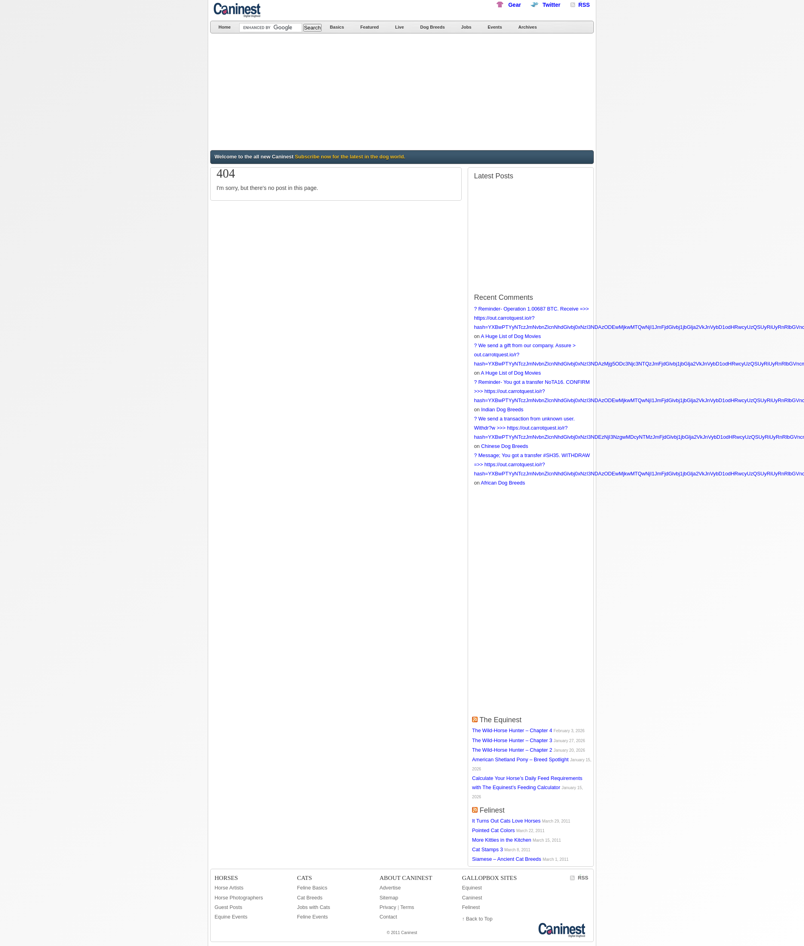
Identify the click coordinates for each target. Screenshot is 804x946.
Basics (337, 27)
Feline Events (312, 917)
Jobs (466, 27)
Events (495, 27)
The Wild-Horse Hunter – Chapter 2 (512, 750)
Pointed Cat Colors (493, 830)
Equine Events (231, 917)
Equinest (472, 888)
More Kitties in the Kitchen (501, 840)
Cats (304, 877)
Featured (369, 27)
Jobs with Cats (313, 907)
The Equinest (501, 720)
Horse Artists (229, 888)
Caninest (238, 10)
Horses (226, 877)
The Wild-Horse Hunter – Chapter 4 (512, 730)
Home (225, 27)
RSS (583, 878)
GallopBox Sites (489, 877)
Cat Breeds (309, 898)
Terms (407, 907)
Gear (514, 5)
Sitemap (388, 898)
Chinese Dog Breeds (504, 446)
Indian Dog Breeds (502, 409)
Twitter (551, 5)
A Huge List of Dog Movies (511, 336)
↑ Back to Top (477, 919)
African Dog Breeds (503, 483)
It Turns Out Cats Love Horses (506, 821)
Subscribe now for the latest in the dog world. (350, 157)
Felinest (492, 810)
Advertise (389, 888)
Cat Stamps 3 (487, 849)
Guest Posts (228, 907)
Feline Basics (312, 888)
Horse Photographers (239, 898)
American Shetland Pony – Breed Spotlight (520, 759)
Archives (527, 27)
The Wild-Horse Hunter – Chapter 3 (512, 740)
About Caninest (405, 877)
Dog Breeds (432, 27)
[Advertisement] (338, 93)
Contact (388, 917)
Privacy (387, 907)
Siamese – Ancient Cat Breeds (506, 859)
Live (399, 27)
